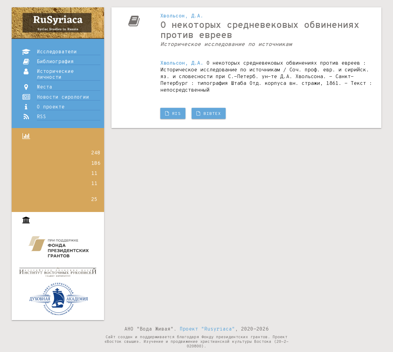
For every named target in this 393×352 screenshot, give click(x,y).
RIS (173, 113)
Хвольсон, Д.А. (181, 16)
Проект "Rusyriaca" (207, 329)
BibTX (208, 113)
